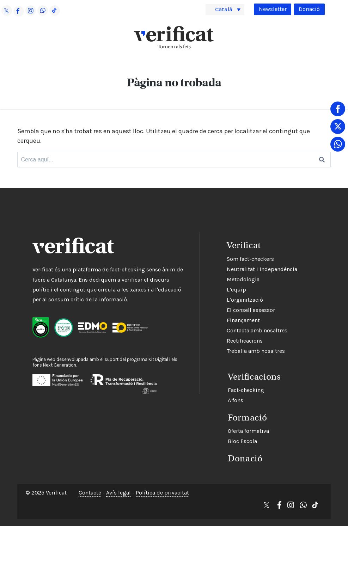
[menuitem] (225, 9)
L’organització (215, 298)
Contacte (90, 488)
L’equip (207, 288)
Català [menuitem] (225, 9)
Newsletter (269, 9)
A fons (205, 396)
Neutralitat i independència (232, 267)
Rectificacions (215, 339)
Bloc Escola (212, 437)
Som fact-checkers (221, 257)
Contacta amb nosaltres (227, 329)
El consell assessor (221, 308)
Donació (308, 9)
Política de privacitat (162, 488)
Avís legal (118, 488)
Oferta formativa (218, 427)
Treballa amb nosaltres (226, 349)
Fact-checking (215, 386)
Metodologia (213, 278)
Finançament (214, 318)
